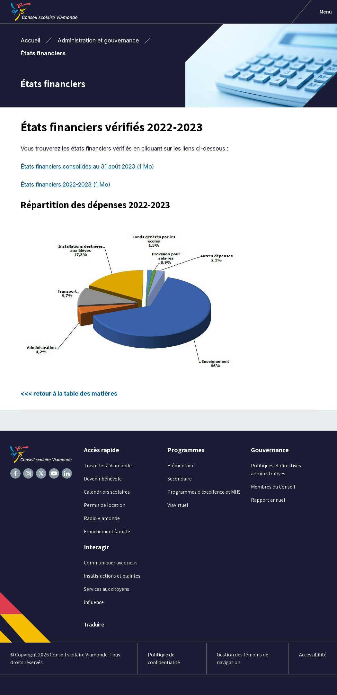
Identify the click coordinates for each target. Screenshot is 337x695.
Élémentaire (181, 465)
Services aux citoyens (106, 589)
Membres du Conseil (273, 486)
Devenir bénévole (103, 478)
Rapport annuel (268, 500)
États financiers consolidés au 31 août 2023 (87, 166)
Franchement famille (107, 531)
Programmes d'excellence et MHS (204, 492)
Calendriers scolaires (107, 492)
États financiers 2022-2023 (65, 184)
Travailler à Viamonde (108, 465)
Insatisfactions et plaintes (112, 575)
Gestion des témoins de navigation (242, 658)
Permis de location (104, 505)
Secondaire (179, 478)
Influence (94, 602)
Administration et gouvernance (98, 40)
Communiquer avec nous (110, 562)
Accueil (30, 40)
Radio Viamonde (102, 518)
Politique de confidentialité (164, 658)
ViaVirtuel (177, 505)
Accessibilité (312, 654)
